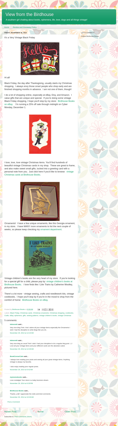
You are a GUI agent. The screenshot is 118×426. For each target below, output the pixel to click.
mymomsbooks (16, 377)
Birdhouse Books (17, 391)
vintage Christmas (64, 315)
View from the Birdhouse (30, 14)
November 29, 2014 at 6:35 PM (21, 383)
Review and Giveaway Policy (25, 27)
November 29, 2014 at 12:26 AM (22, 349)
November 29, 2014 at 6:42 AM (21, 370)
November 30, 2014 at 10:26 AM (22, 397)
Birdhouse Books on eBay (35, 300)
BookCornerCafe (16, 356)
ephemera (18, 315)
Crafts (6, 315)
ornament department (50, 229)
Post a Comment (13, 402)
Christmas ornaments (41, 313)
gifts (24, 315)
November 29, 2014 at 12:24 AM (22, 333)
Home (6, 27)
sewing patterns (32, 315)
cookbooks (69, 313)
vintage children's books (48, 315)
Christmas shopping (57, 313)
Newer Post (10, 411)
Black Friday (14, 313)
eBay (12, 315)
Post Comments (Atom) (23, 417)
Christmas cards (26, 313)
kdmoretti (14, 324)
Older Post (70, 411)
